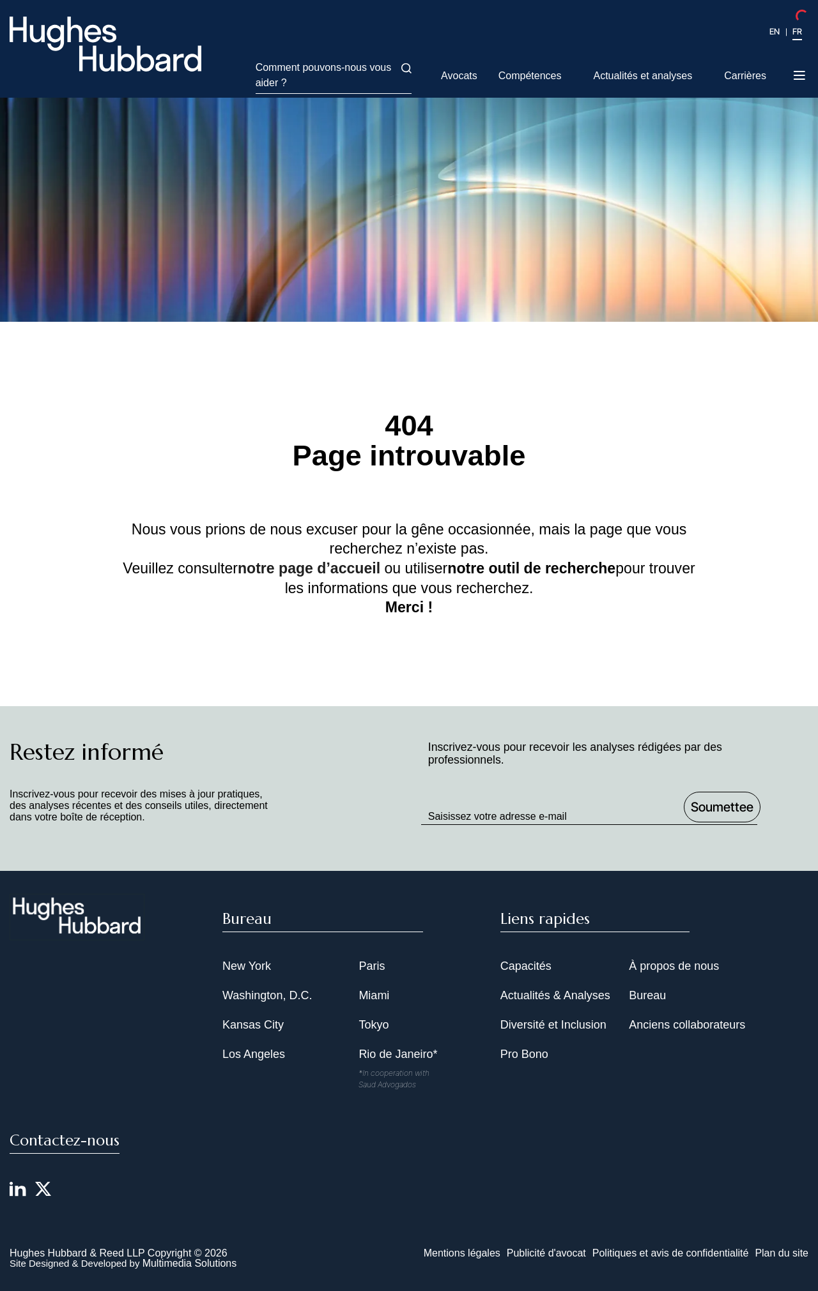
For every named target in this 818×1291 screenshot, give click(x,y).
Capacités (526, 966)
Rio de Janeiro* (398, 1054)
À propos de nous (674, 966)
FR (797, 31)
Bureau (647, 995)
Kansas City (253, 1024)
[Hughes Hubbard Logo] (105, 44)
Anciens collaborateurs (687, 1024)
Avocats (459, 75)
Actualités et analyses (642, 75)
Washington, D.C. (267, 995)
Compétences (530, 75)
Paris (372, 966)
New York (246, 966)
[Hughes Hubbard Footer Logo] (77, 932)
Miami (374, 995)
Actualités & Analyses (555, 995)
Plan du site (781, 1253)
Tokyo (374, 1024)
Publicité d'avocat (546, 1253)
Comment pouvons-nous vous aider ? (334, 75)
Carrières (745, 75)
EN (774, 31)
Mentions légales (462, 1253)
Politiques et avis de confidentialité (670, 1253)
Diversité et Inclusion (553, 1024)
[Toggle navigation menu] (800, 76)
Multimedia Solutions (190, 1263)
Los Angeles (253, 1054)
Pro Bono (524, 1054)
